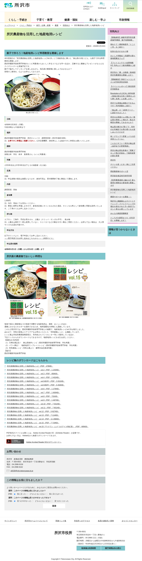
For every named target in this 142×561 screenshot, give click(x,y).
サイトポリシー (10, 521)
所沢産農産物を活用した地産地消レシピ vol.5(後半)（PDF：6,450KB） (36, 385)
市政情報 (124, 19)
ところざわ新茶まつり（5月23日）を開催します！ (122, 219)
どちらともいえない (38, 494)
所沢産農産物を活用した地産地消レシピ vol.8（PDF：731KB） (33, 396)
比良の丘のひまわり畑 (119, 51)
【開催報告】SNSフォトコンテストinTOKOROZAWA (122, 80)
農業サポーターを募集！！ (121, 197)
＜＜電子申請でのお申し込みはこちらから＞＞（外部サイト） (29, 238)
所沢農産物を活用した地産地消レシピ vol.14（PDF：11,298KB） (33, 419)
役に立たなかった (56, 494)
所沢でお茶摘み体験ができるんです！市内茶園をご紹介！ (122, 104)
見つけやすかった (24, 501)
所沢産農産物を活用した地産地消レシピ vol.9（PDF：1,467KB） (33, 400)
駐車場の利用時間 (89, 548)
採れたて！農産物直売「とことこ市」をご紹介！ (122, 45)
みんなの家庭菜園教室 (119, 213)
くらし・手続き (17, 19)
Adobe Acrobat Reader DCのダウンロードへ (33, 442)
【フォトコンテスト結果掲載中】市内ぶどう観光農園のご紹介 (122, 65)
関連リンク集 (61, 521)
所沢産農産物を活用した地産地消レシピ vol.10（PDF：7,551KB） (34, 404)
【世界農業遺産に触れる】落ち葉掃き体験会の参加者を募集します (122, 182)
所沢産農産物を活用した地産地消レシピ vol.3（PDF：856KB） (33, 374)
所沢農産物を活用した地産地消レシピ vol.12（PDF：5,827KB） (33, 411)
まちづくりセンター (130, 521)
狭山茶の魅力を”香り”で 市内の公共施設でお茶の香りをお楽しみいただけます (122, 129)
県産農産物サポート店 (119, 171)
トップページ (9, 25)
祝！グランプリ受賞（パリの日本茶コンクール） (122, 137)
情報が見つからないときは (122, 231)
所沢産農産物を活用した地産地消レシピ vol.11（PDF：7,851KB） (34, 408)
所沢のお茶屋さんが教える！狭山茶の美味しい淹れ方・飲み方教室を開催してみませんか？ (122, 119)
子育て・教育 (44, 19)
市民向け (66, 25)
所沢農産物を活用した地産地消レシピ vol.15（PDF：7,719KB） (33, 423)
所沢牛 (113, 160)
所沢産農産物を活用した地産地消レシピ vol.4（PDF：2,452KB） (33, 377)
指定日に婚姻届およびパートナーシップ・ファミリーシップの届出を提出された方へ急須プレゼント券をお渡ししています (122, 205)
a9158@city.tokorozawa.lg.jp (22, 471)
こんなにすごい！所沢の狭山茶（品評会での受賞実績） (122, 144)
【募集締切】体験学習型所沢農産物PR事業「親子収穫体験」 (122, 38)
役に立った (21, 494)
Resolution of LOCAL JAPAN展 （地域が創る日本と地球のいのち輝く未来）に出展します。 (122, 96)
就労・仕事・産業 (43, 25)
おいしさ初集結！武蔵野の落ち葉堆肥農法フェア (122, 57)
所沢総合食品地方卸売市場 (121, 176)
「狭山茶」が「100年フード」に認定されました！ (122, 111)
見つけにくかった (61, 501)
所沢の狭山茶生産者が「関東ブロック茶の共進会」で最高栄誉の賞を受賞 (122, 153)
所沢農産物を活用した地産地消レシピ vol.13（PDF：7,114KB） (33, 415)
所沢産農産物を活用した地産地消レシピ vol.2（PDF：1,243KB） (33, 370)
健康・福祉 (71, 19)
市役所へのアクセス (82, 521)
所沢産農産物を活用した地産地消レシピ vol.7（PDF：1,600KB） (33, 393)
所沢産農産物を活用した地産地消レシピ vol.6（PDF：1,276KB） (33, 389)
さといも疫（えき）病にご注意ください (122, 165)
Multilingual (102, 5)
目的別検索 (130, 5)
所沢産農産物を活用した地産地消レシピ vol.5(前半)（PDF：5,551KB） (36, 381)
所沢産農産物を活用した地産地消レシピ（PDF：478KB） (30, 366)
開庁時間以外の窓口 (113, 548)
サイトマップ (114, 5)
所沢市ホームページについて (36, 521)
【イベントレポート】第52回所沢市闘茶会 (122, 87)
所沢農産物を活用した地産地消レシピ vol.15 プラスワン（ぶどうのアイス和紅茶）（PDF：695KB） (48, 427)
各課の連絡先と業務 (106, 521)
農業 (56, 25)
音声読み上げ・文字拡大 (88, 5)
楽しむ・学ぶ (97, 19)
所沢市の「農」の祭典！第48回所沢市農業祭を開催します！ (122, 73)
